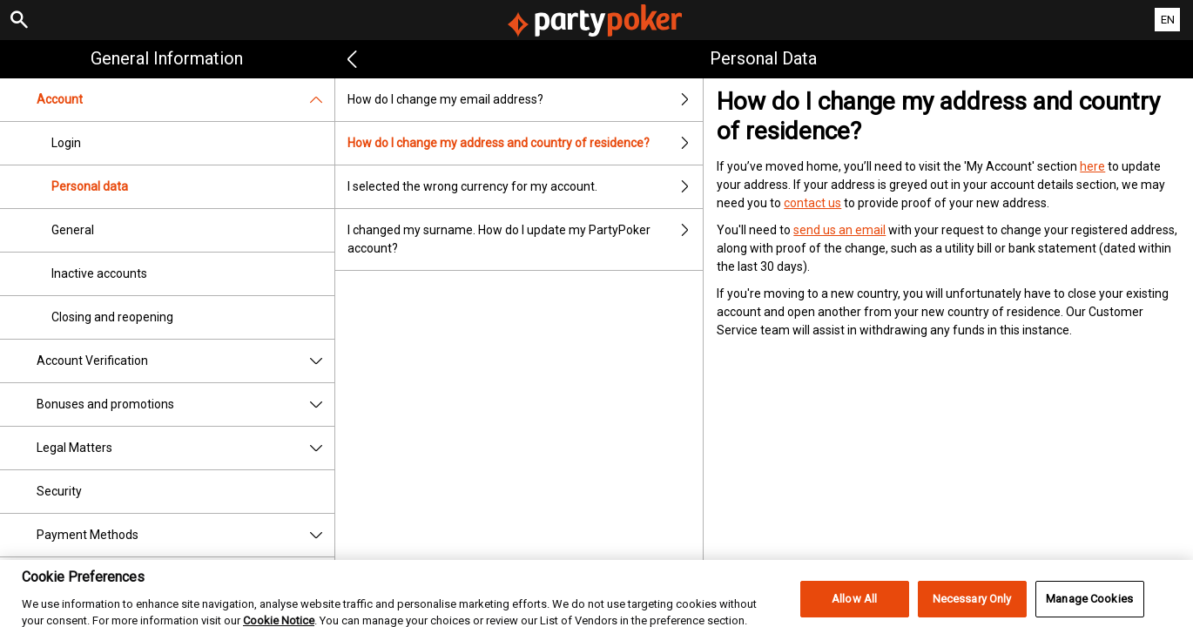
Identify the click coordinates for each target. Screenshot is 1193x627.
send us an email (839, 230)
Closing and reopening (112, 317)
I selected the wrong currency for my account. (525, 186)
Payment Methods (185, 535)
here (1092, 166)
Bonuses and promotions (185, 404)
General (72, 230)
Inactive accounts (99, 273)
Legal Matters (185, 448)
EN (1168, 19)
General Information (167, 58)
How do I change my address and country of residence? (525, 143)
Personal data (89, 186)
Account (185, 99)
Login (66, 143)
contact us (812, 203)
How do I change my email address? (525, 99)
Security (59, 491)
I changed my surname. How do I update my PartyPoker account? (525, 239)
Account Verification (185, 361)
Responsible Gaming (93, 578)
